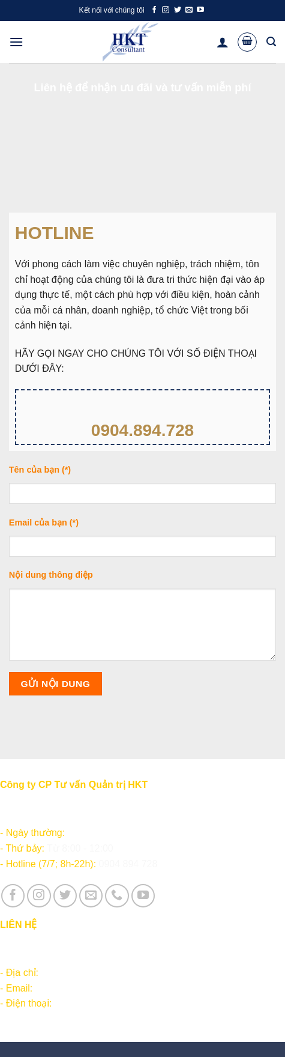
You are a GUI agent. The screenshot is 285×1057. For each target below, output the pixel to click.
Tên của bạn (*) (142, 488)
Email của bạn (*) (142, 541)
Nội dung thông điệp (142, 619)
